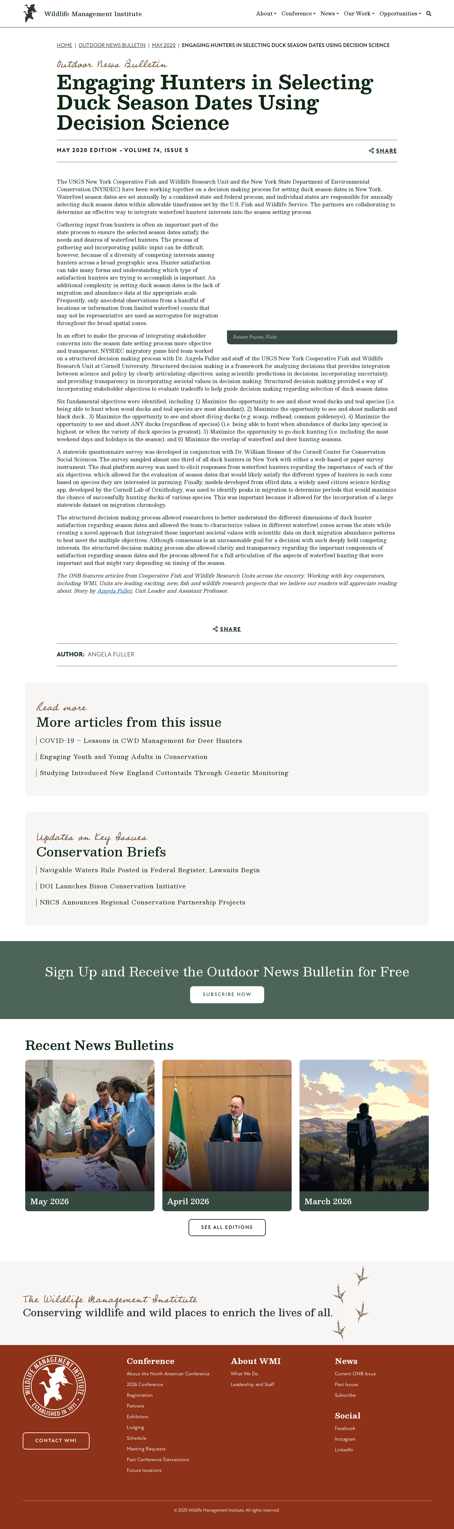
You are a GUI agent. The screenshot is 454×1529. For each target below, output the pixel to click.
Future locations (144, 1470)
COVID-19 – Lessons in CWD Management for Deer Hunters (141, 740)
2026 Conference (145, 1384)
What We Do (244, 1374)
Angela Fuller (114, 590)
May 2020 (164, 45)
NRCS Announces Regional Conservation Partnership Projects (143, 902)
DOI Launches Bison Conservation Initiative (113, 886)
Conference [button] (297, 13)
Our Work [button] (357, 13)
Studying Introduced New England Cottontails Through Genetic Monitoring (164, 772)
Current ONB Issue (355, 1374)
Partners (135, 1406)
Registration (140, 1395)
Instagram (345, 1439)
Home (64, 45)
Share (386, 151)
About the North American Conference (168, 1374)
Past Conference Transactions (158, 1459)
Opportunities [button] (398, 13)
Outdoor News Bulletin (112, 45)
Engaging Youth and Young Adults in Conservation (124, 756)
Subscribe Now (227, 994)
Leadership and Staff (252, 1384)
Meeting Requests (146, 1449)
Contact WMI (56, 1440)
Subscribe (345, 1395)
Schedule (136, 1438)
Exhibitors (137, 1416)
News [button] (328, 13)
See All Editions (227, 1227)
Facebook (345, 1428)
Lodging (135, 1427)
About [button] (264, 13)
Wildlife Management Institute (93, 14)
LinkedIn (344, 1450)
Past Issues (346, 1384)
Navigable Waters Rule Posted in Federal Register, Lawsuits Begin (150, 870)
